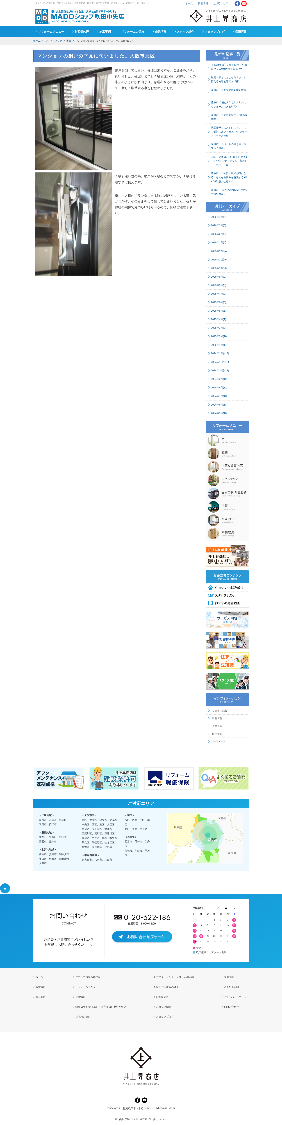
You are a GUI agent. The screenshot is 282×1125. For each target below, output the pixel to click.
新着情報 (203, 3)
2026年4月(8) (218, 216)
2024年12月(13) (220, 353)
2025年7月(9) (218, 293)
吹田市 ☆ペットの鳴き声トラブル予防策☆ (228, 146)
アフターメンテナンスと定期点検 (175, 977)
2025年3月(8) (218, 327)
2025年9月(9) (218, 276)
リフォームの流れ (132, 31)
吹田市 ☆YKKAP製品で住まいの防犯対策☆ (229, 191)
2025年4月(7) (218, 319)
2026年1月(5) (218, 242)
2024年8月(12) (219, 387)
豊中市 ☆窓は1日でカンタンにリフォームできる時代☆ (228, 104)
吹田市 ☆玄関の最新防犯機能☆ (228, 92)
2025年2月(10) (219, 336)
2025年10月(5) (219, 268)
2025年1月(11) (219, 344)
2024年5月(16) (219, 413)
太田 (68, 40)
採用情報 (241, 31)
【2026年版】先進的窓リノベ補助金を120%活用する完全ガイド (229, 66)
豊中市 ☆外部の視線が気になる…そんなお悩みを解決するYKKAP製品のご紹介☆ (229, 177)
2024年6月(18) (219, 404)
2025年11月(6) (219, 259)
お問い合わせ (231, 1006)
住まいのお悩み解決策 (88, 977)
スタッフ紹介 (185, 31)
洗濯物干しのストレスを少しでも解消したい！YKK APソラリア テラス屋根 (229, 131)
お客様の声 (81, 31)
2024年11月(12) (220, 362)
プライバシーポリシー (236, 996)
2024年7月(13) (219, 396)
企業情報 (160, 31)
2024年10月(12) (220, 370)
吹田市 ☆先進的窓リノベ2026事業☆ (229, 117)
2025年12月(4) (219, 251)
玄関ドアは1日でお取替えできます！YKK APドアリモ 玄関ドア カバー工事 (229, 160)
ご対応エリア (220, 3)
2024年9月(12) (219, 378)
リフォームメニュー (51, 31)
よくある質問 (231, 987)
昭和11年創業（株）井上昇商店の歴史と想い (100, 1006)
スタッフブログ (53, 40)
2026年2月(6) (218, 234)
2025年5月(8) (218, 310)
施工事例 (105, 31)
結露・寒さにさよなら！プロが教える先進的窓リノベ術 (228, 79)
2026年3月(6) (218, 225)
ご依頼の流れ (82, 1016)
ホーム (37, 40)
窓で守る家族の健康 (167, 987)
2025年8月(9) (218, 285)
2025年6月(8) (218, 302)
